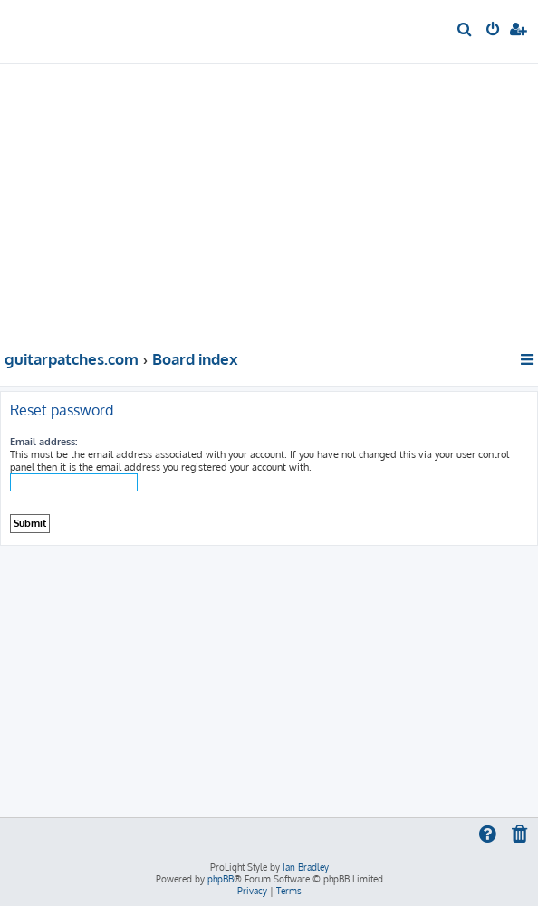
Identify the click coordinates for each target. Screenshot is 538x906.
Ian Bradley (306, 867)
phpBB (220, 878)
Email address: (43, 441)
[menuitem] (465, 31)
